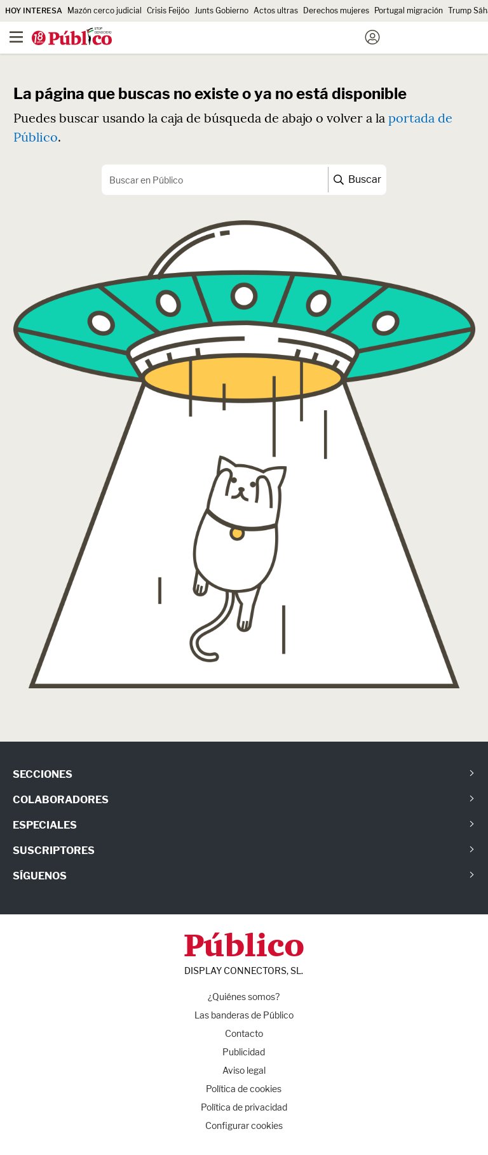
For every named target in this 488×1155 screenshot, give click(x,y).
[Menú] (16, 37)
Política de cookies (243, 1088)
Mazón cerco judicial (104, 10)
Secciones (42, 774)
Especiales (45, 825)
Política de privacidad (244, 1107)
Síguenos (40, 876)
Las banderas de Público (244, 1015)
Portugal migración (408, 10)
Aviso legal (244, 1070)
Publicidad (243, 1051)
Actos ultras (276, 10)
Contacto (244, 1033)
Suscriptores (54, 851)
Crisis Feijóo (168, 10)
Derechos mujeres (336, 10)
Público (244, 947)
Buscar (357, 179)
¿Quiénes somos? (244, 996)
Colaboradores (61, 800)
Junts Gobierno (221, 10)
